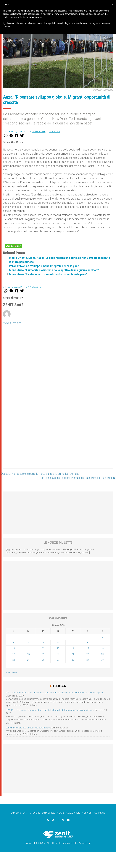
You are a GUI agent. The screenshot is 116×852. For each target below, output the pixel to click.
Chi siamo (16, 812)
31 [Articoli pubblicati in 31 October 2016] (13, 665)
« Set (8, 672)
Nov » (14, 672)
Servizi (60, 812)
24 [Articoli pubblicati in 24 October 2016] (13, 660)
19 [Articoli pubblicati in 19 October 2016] (43, 654)
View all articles (12, 322)
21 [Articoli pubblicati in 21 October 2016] (73, 654)
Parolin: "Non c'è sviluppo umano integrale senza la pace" (44, 266)
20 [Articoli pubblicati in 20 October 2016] (58, 654)
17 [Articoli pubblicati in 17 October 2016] (13, 654)
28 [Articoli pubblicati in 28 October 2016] (73, 660)
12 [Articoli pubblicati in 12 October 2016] (43, 648)
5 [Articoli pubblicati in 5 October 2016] (43, 642)
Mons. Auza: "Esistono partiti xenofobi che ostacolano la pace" (48, 274)
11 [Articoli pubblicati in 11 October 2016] (28, 648)
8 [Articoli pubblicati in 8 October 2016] (87, 642)
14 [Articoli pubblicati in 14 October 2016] (73, 648)
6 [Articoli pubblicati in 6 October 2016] (58, 642)
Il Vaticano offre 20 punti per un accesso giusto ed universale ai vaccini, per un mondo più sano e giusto (55, 692)
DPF (25, 812)
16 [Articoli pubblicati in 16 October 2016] (102, 648)
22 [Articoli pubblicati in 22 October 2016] (87, 654)
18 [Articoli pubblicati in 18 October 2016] (28, 654)
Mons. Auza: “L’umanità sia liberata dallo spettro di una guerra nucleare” (54, 270)
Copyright (87, 812)
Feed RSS (59, 686)
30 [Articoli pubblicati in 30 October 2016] (102, 660)
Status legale (73, 812)
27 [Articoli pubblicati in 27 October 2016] (58, 660)
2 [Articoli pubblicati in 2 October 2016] (102, 637)
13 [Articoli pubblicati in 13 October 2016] (58, 648)
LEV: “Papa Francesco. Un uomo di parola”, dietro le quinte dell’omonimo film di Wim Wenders (50, 710)
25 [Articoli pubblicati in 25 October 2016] (28, 660)
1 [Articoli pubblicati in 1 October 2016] (87, 637)
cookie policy (35, 17)
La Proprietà (48, 812)
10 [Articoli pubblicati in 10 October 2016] (13, 648)
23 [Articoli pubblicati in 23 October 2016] (102, 654)
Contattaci (99, 812)
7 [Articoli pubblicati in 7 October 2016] (72, 642)
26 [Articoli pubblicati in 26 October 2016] (43, 660)
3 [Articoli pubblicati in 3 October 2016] (13, 642)
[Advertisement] (58, 449)
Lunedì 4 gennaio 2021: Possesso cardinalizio (28, 727)
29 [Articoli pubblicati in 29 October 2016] (87, 660)
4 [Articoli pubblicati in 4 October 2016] (28, 642)
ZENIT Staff (39, 131)
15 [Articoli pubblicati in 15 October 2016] (87, 648)
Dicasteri (54, 131)
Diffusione (35, 812)
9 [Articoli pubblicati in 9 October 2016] (102, 642)
